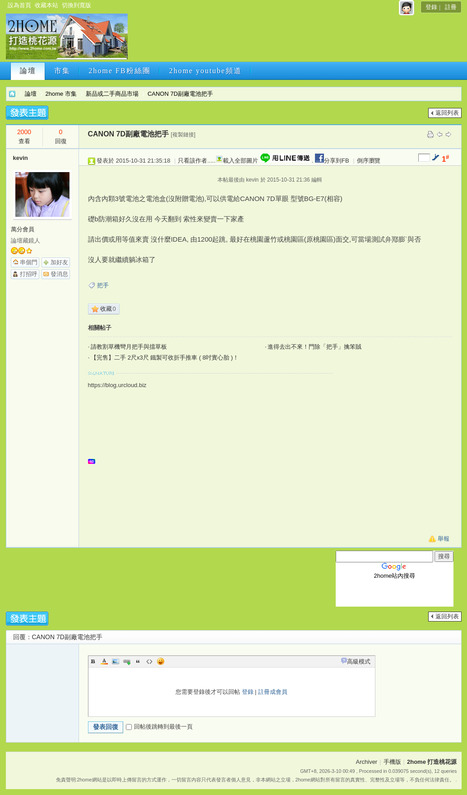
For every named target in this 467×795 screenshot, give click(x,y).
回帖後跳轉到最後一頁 (159, 726)
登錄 (431, 7)
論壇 (28, 71)
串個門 (28, 262)
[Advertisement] (293, 39)
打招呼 (28, 274)
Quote (138, 661)
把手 (103, 285)
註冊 (451, 7)
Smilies (160, 661)
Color (104, 661)
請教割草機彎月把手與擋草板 (129, 346)
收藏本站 (46, 5)
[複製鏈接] (183, 134)
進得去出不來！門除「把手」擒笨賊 (314, 346)
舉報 (443, 538)
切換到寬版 (76, 5)
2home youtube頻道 (205, 71)
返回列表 (447, 112)
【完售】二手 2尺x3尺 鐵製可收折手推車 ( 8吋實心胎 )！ (165, 357)
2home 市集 (61, 93)
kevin (20, 157)
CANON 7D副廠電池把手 (180, 93)
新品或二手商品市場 (112, 93)
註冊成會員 (272, 691)
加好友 (59, 262)
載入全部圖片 (240, 160)
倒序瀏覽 (368, 160)
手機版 (392, 761)
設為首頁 (19, 5)
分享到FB (331, 160)
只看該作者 (192, 160)
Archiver (367, 761)
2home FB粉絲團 (120, 71)
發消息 (59, 274)
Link (126, 661)
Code (149, 661)
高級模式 (358, 661)
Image (115, 661)
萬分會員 (22, 229)
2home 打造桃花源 (12, 93)
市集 (62, 71)
